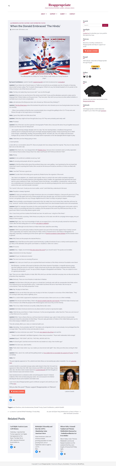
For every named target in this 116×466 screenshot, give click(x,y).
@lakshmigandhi (37, 82)
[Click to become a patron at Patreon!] (17, 394)
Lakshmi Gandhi (14, 29)
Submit (62, 14)
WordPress (81, 464)
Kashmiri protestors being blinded (55, 233)
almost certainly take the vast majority (48, 300)
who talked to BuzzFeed (47, 332)
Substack (103, 110)
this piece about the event (37, 250)
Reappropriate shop (89, 101)
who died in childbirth (42, 223)
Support (52, 14)
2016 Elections (17, 407)
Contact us (86, 33)
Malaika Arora (42, 150)
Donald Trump (38, 407)
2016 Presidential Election (17, 23)
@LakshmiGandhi (40, 370)
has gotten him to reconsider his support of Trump (58, 353)
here (15, 383)
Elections (29, 23)
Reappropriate (60, 5)
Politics (47, 23)
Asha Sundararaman (28, 407)
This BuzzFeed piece (21, 105)
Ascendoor (66, 464)
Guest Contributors (38, 23)
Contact (72, 14)
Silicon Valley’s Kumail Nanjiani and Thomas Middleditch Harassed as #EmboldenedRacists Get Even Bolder (69, 430)
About (43, 14)
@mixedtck (61, 82)
